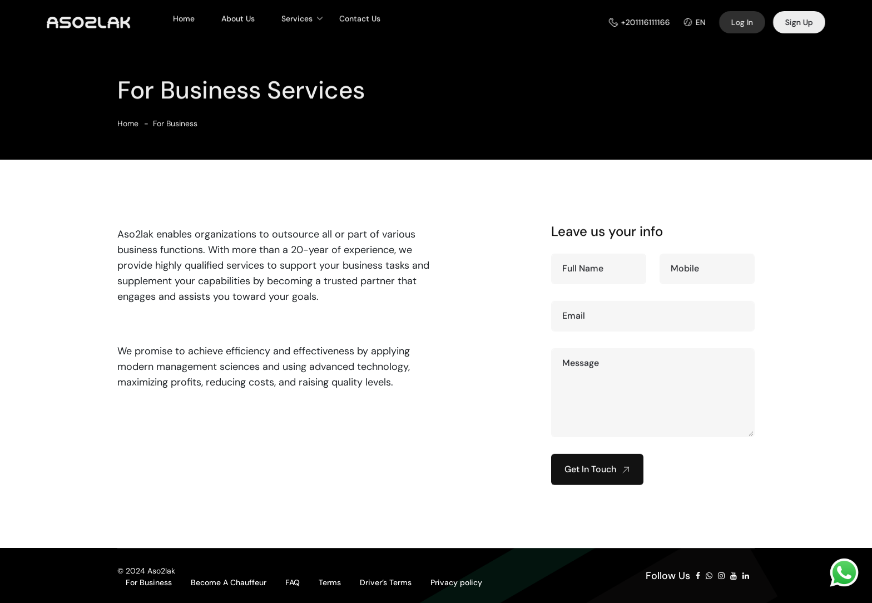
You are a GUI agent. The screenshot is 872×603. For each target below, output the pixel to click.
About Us (238, 14)
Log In (746, 22)
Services (297, 14)
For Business (175, 127)
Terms (330, 582)
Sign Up (803, 22)
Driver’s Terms (386, 582)
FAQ (292, 582)
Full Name (582, 272)
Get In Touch (597, 473)
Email (573, 319)
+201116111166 (649, 22)
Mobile (685, 272)
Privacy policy (456, 582)
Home (184, 14)
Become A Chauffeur (228, 582)
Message (580, 367)
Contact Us (359, 14)
